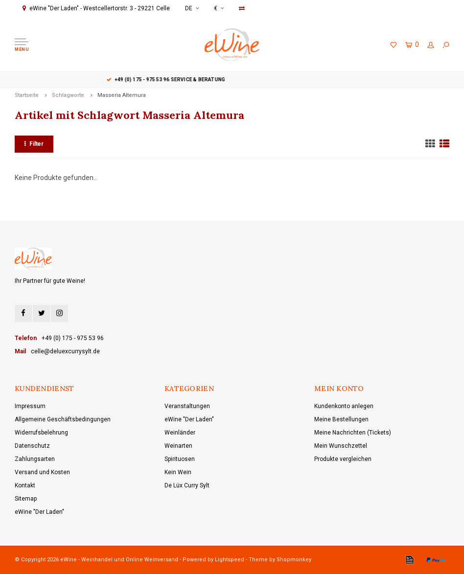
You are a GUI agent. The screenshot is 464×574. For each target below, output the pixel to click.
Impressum (30, 406)
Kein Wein (177, 472)
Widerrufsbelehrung (41, 432)
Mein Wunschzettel (340, 445)
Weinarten (178, 445)
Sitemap (26, 498)
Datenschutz (32, 445)
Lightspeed (229, 559)
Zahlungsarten (35, 459)
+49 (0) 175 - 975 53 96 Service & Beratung (232, 79)
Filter (34, 143)
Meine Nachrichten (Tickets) (352, 432)
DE (192, 8)
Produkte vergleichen (342, 459)
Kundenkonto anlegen (343, 406)
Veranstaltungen (187, 406)
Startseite (27, 95)
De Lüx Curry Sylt (186, 485)
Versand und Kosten (42, 472)
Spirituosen (179, 459)
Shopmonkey (294, 559)
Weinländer (179, 432)
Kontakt (25, 485)
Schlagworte (68, 95)
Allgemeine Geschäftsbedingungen (63, 419)
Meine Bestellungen (341, 419)
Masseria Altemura (121, 95)
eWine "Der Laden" (39, 511)
